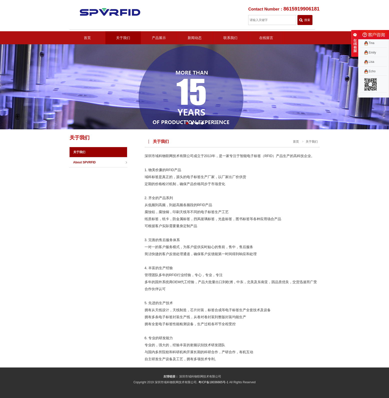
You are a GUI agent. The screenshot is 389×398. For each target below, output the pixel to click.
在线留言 (266, 38)
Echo (370, 71)
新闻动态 (195, 38)
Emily (370, 52)
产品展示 (159, 38)
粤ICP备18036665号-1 (213, 382)
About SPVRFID (84, 162)
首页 (87, 38)
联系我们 (230, 38)
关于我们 (123, 38)
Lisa (369, 62)
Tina (369, 43)
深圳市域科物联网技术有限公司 (200, 376)
